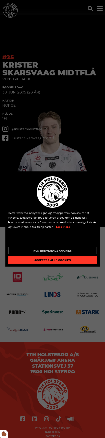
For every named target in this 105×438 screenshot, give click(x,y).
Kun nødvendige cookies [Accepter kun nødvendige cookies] (52, 250)
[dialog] (52, 219)
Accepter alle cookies (52, 259)
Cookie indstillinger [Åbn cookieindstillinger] (22, 240)
